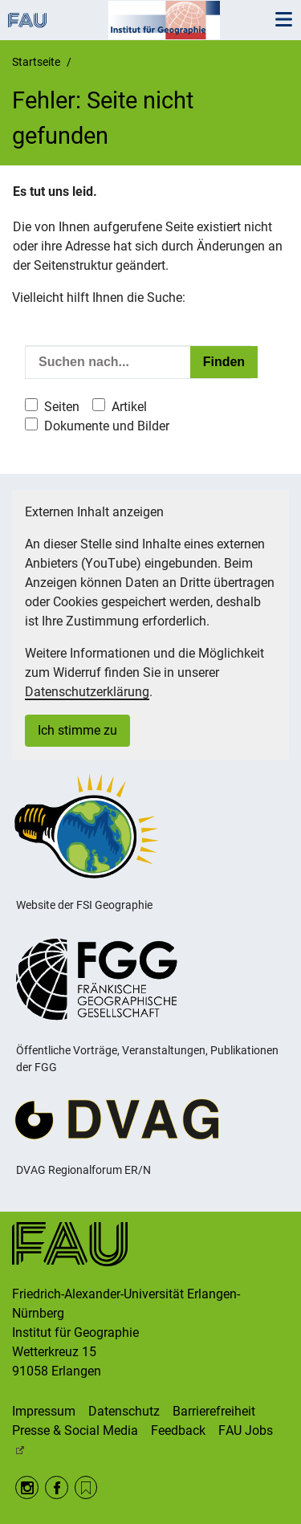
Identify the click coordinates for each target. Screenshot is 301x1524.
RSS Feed (86, 1487)
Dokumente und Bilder (106, 426)
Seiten (61, 406)
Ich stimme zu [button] (77, 730)
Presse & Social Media (75, 1430)
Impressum (43, 1411)
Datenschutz (124, 1411)
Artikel (129, 406)
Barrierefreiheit (214, 1411)
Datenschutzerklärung (87, 691)
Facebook (56, 1487)
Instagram (27, 1487)
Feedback (178, 1430)
